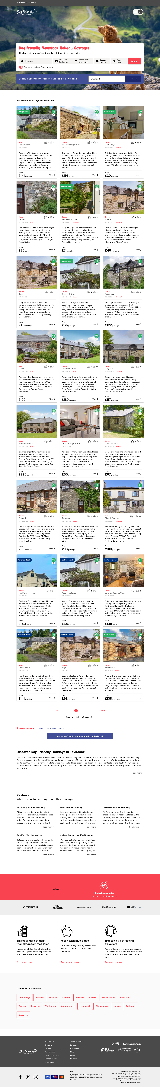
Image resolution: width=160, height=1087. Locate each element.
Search (134, 60)
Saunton (66, 997)
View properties (25, 962)
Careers (48, 1048)
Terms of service (76, 1042)
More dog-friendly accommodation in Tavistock (80, 736)
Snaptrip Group (135, 1082)
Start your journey (114, 962)
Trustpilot (56, 889)
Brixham (40, 997)
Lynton (117, 1006)
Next (103, 710)
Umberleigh (24, 997)
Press (72, 1055)
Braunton (23, 1015)
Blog (72, 1052)
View (51, 175)
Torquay (80, 997)
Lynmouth (85, 1006)
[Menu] (138, 12)
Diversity (48, 1045)
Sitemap (73, 1059)
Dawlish (93, 997)
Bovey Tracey (108, 997)
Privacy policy (75, 1045)
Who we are (49, 1042)
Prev (57, 710)
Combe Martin (68, 1006)
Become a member (70, 962)
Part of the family (26, 3)
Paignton (35, 1006)
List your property (52, 1055)
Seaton (22, 1006)
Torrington (50, 1006)
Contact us (74, 1048)
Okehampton (102, 1006)
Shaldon (53, 997)
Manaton (124, 997)
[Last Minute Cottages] (27, 11)
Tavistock (131, 1006)
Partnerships (50, 1052)
